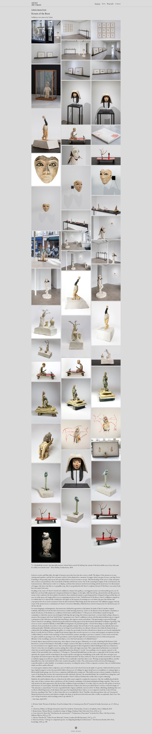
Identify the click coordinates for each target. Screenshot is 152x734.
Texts (103, 4)
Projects (97, 4)
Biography (110, 4)
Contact (118, 4)
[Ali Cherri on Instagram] (76, 728)
